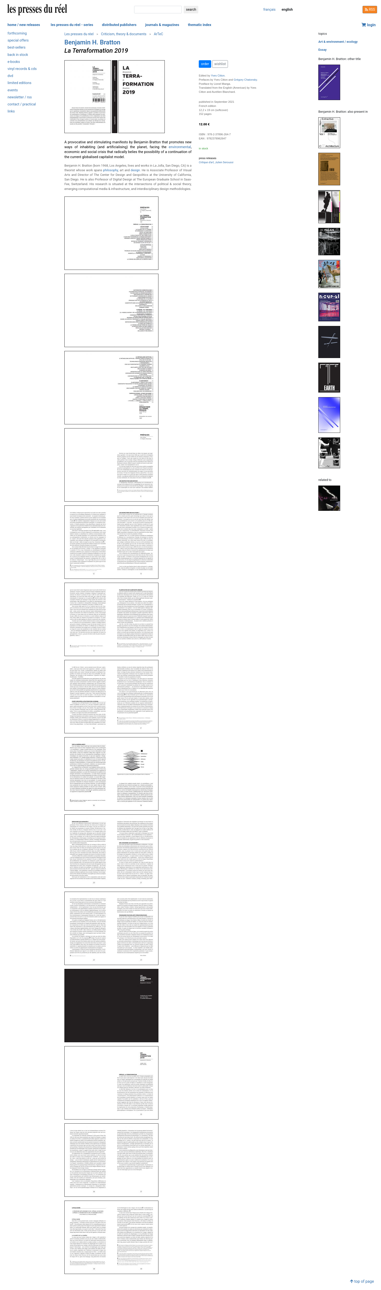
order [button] (205, 64)
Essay (322, 49)
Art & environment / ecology (337, 41)
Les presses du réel (79, 34)
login (369, 25)
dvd (10, 76)
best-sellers (17, 47)
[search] (158, 9)
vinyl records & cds (22, 69)
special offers (18, 40)
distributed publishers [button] (119, 25)
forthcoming (17, 33)
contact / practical (22, 104)
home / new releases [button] (24, 25)
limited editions (19, 83)
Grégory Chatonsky (245, 79)
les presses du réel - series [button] (72, 25)
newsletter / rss (20, 97)
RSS (370, 9)
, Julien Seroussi (216, 162)
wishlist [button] (220, 64)
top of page (362, 1281)
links (11, 111)
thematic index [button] (199, 25)
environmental (180, 147)
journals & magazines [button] (162, 25)
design (135, 170)
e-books (14, 62)
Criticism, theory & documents (124, 34)
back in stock (18, 55)
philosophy (110, 170)
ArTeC (158, 34)
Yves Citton (218, 75)
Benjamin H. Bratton (92, 42)
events (13, 90)
